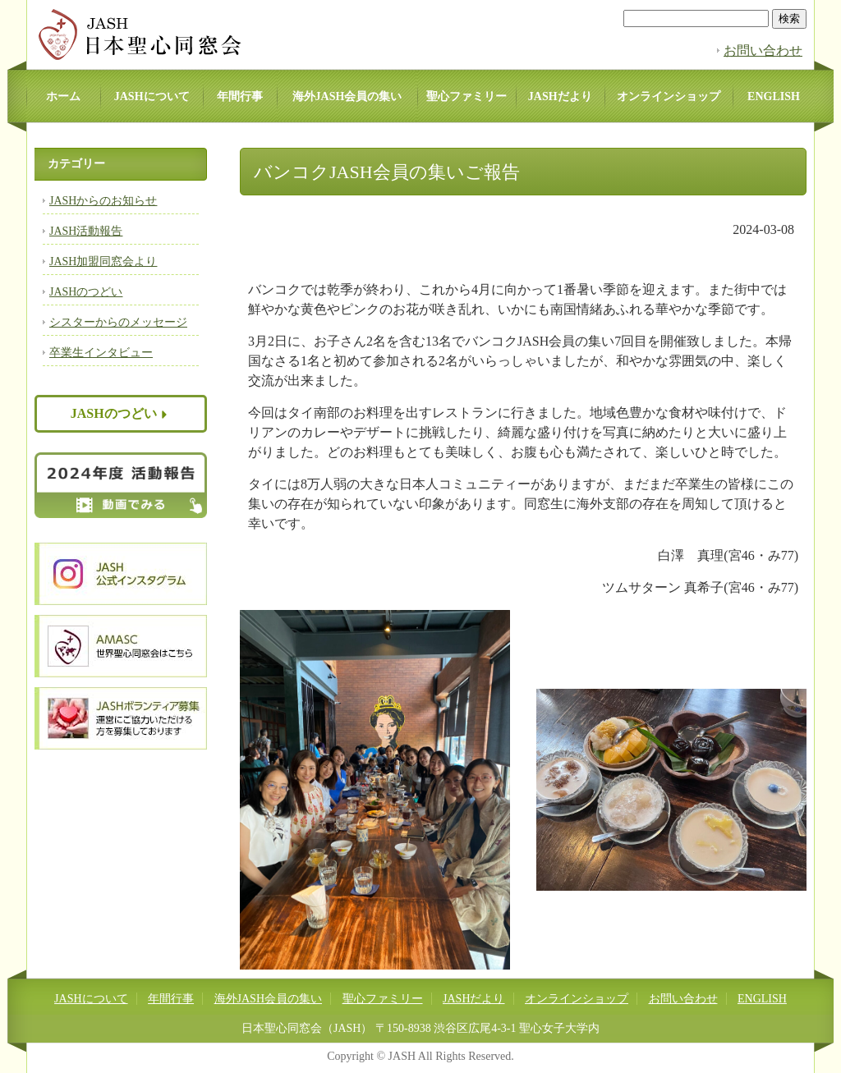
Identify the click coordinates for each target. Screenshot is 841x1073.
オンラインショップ (668, 96)
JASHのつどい (85, 292)
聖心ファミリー (466, 96)
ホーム (63, 96)
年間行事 (240, 96)
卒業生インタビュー (101, 352)
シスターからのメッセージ (118, 322)
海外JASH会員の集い (347, 96)
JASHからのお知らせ (103, 201)
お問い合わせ (763, 50)
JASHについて (152, 96)
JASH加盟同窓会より (103, 261)
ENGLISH (773, 96)
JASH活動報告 (85, 231)
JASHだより (560, 96)
